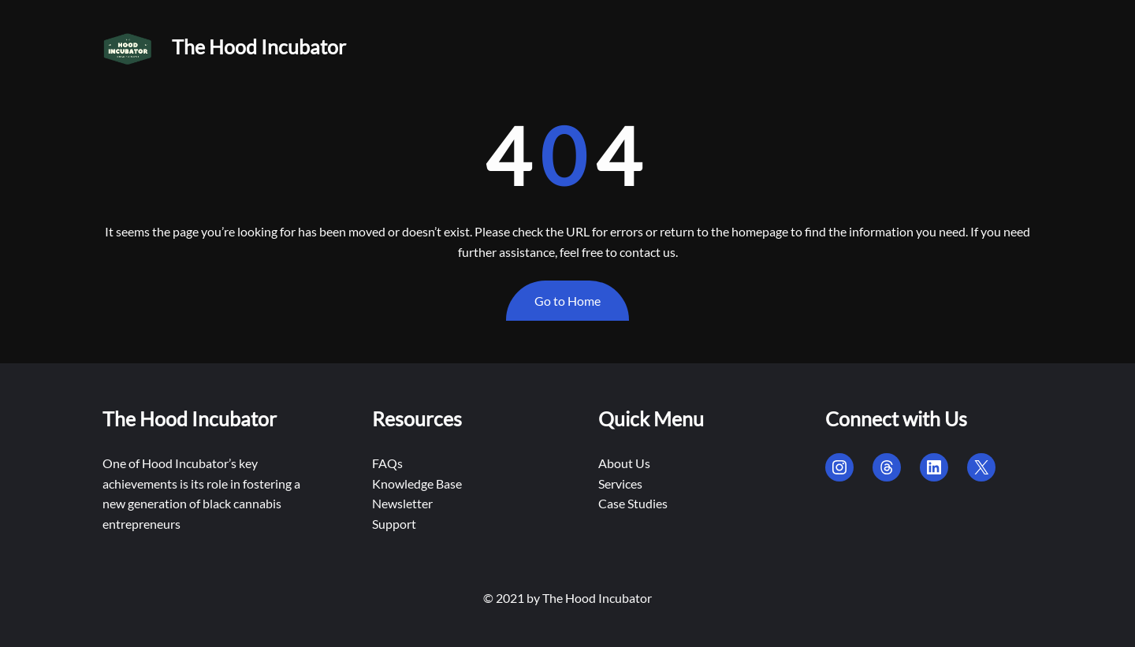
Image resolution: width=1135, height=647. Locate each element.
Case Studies (633, 503)
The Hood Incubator (259, 46)
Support (394, 523)
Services (620, 483)
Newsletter (402, 503)
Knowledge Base (417, 483)
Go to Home (567, 300)
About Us (624, 463)
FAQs (387, 463)
